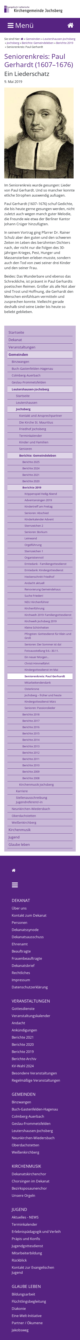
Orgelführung (33, 545)
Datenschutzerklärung (30, 987)
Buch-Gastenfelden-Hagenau (32, 369)
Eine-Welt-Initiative (27, 1315)
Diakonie (19, 1308)
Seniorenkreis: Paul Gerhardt (45, 676)
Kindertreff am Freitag (38, 506)
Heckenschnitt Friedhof (39, 577)
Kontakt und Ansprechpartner (40, 416)
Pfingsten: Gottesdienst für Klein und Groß (48, 636)
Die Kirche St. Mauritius (36, 422)
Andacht (18, 1023)
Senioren (25, 449)
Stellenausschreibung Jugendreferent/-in (31, 800)
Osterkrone (32, 689)
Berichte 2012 (30, 752)
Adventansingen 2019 (38, 500)
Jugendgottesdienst (27, 1246)
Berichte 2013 (30, 746)
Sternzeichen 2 (34, 526)
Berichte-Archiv (24, 1059)
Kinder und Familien (33, 442)
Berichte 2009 (30, 771)
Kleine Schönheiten (37, 627)
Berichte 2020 (30, 481)
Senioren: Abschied (37, 513)
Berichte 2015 (30, 733)
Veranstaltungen (22, 347)
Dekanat (15, 339)
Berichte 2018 (30, 714)
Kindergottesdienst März (40, 701)
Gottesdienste (23, 1008)
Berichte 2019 (64, 43)
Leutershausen (26, 403)
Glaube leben (19, 844)
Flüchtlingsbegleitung (29, 1301)
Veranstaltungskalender (31, 1015)
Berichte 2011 (30, 759)
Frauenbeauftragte (27, 958)
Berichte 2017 (30, 721)
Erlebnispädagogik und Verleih (36, 1231)
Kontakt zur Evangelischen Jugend (33, 1270)
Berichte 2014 (30, 740)
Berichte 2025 (30, 462)
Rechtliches (21, 972)
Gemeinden (33, 39)
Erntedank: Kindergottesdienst (44, 570)
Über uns (19, 908)
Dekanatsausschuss (28, 937)
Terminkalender (30, 436)
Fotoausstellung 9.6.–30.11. (42, 651)
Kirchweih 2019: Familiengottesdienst (48, 615)
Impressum (21, 980)
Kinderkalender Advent (39, 519)
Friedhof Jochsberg (32, 429)
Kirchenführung (34, 608)
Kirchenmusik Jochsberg (36, 785)
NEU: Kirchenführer (37, 602)
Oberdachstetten (24, 816)
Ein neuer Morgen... (37, 657)
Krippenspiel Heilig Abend (41, 494)
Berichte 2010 (30, 765)
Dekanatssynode (25, 929)
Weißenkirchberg (24, 822)
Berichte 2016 (30, 727)
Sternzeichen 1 (34, 551)
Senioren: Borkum (36, 532)
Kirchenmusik (20, 829)
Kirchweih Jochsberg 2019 (41, 621)
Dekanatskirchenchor (29, 1174)
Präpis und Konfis (26, 1238)
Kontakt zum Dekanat (29, 915)
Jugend (14, 837)
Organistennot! (34, 557)
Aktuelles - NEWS (25, 1217)
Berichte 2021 (30, 475)
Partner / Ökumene (27, 1323)
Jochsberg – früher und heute (43, 695)
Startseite (16, 332)
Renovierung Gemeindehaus (43, 589)
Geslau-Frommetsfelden (29, 382)
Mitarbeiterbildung (27, 1253)
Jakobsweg (20, 1330)
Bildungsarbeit (23, 1294)
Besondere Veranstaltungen (34, 1073)
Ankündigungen (24, 1030)
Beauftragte (21, 951)
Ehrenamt (20, 944)
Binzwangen (20, 362)
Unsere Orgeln (23, 1195)
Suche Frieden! (34, 596)
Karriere (22, 791)
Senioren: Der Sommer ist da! (43, 644)
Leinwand (31, 538)
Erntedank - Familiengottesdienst (46, 564)
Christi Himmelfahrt (37, 663)
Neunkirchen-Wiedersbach (31, 809)
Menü (21, 25)
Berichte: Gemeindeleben (38, 43)
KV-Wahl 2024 (23, 1066)
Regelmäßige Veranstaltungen (36, 1080)
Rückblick (19, 1260)
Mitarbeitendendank (38, 682)
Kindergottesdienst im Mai (41, 670)
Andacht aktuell (34, 583)
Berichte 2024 (30, 468)
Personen (19, 922)
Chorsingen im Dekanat (30, 1181)
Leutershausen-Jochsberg (59, 39)
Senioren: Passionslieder (40, 708)
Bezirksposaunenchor (29, 1188)
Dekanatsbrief (23, 965)
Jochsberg (13, 43)
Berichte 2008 (30, 778)
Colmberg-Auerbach (26, 375)
